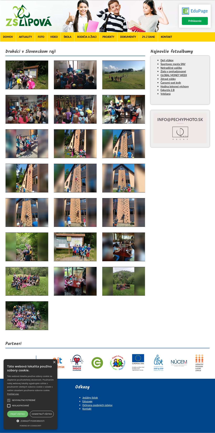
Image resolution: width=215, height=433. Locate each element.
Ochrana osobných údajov (97, 405)
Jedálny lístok (90, 397)
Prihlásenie (195, 21)
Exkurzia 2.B (168, 90)
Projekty (108, 37)
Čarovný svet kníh (171, 82)
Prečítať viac (13, 394)
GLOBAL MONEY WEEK (174, 75)
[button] (30, 420)
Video (54, 37)
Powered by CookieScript (30, 426)
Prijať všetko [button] (17, 414)
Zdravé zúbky (168, 79)
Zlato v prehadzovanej (173, 71)
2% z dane (148, 37)
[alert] (30, 394)
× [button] (54, 362)
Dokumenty (128, 37)
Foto (41, 37)
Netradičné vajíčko (171, 68)
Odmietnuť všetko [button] (42, 414)
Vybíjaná (166, 93)
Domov (8, 37)
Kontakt (166, 37)
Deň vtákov (167, 60)
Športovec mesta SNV (173, 64)
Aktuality (25, 37)
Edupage (87, 401)
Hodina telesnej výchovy (175, 86)
